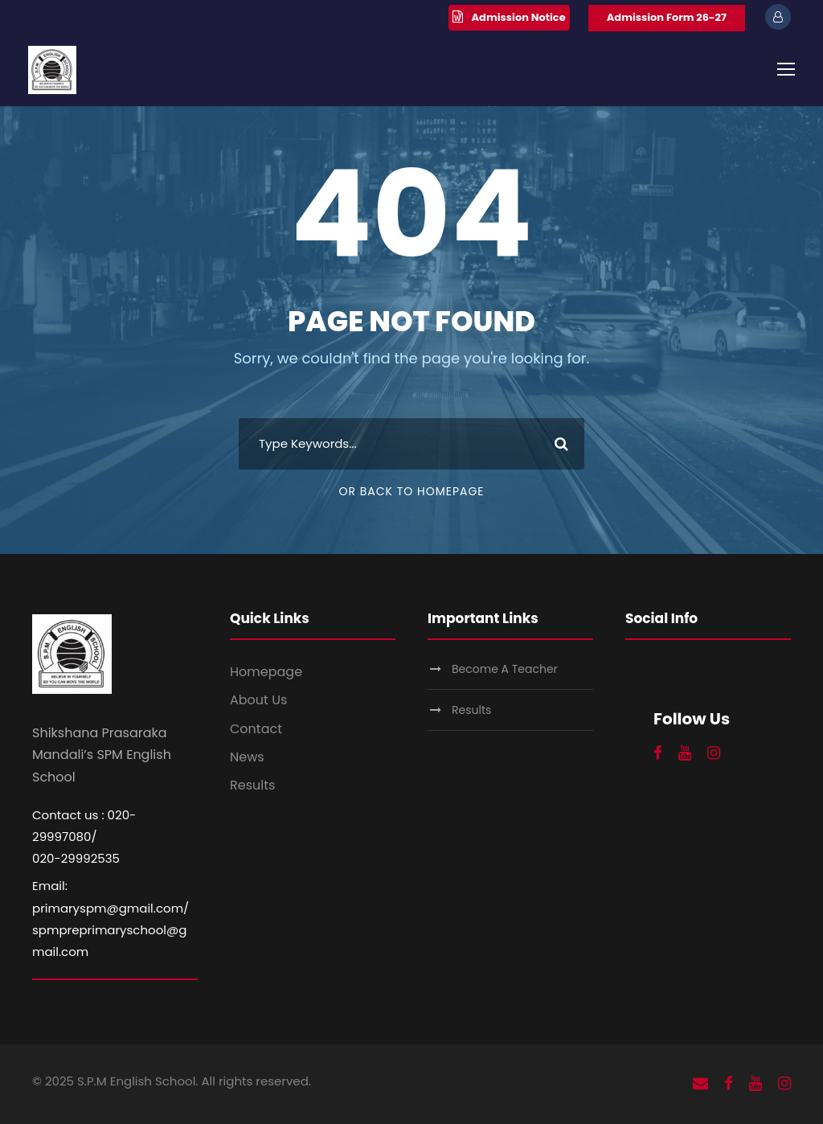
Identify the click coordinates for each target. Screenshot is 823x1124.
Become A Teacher (505, 669)
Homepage (266, 672)
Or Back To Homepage (411, 491)
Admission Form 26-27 (667, 17)
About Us (258, 700)
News (247, 757)
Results (252, 785)
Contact (256, 729)
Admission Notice (519, 17)
